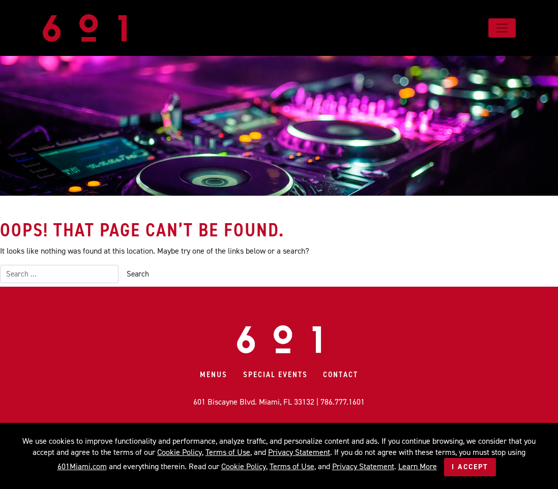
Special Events (275, 374)
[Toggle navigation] (501, 28)
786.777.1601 (342, 401)
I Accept (470, 467)
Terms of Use (227, 452)
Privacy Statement (299, 452)
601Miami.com (82, 466)
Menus (213, 374)
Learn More (417, 466)
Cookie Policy (179, 452)
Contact (340, 374)
